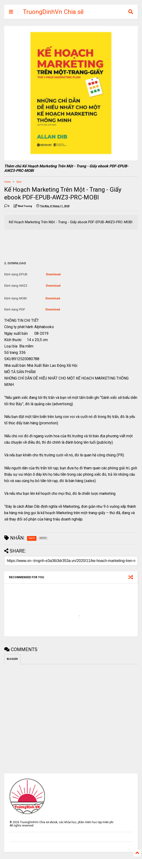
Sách (19, 182)
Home (7, 182)
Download (53, 274)
